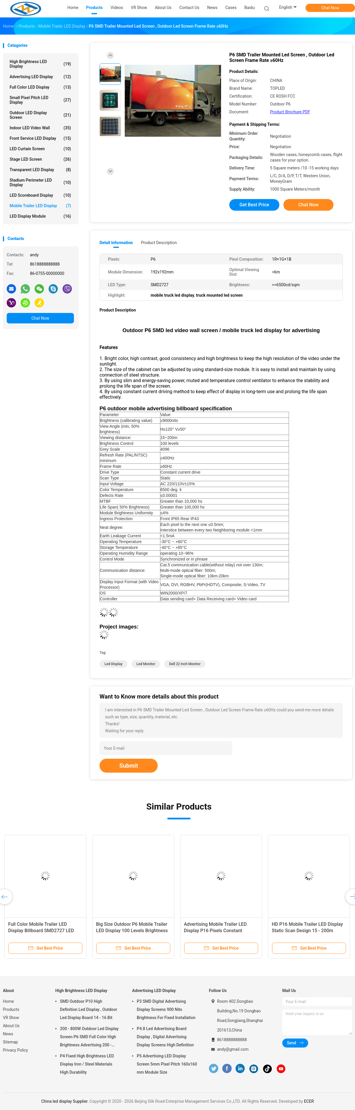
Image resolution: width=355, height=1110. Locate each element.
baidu (249, 7)
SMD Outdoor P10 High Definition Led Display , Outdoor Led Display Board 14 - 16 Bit (88, 1009)
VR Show (11, 1017)
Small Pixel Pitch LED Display (40, 100)
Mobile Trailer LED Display (40, 206)
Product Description (159, 242)
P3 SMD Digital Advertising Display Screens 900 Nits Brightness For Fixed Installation (166, 1009)
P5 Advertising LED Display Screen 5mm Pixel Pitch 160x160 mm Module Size (167, 1064)
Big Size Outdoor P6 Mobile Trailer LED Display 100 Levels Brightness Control (132, 930)
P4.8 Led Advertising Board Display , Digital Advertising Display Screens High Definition (165, 1036)
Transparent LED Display (40, 170)
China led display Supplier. (65, 1101)
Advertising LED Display (40, 77)
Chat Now (330, 8)
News (8, 1034)
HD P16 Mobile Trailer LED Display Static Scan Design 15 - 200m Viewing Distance (307, 930)
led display (113, 664)
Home (8, 1001)
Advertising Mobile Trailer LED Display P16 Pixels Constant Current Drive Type (215, 930)
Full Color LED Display (40, 87)
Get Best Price (254, 204)
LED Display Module (40, 216)
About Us (11, 1025)
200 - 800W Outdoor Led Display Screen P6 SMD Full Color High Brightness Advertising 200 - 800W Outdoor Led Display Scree (90, 1037)
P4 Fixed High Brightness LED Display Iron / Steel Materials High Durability (87, 1064)
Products (11, 1009)
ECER (309, 1101)
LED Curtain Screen (40, 149)
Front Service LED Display (40, 138)
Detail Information (116, 242)
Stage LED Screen (40, 159)
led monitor (145, 664)
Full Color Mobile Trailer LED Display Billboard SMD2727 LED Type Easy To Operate (41, 930)
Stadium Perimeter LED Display (40, 182)
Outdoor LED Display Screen (40, 115)
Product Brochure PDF (290, 112)
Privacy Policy (15, 1050)
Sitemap (10, 1042)
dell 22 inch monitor (184, 664)
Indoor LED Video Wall (40, 128)
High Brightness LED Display (40, 64)
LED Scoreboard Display (40, 195)
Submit (128, 765)
